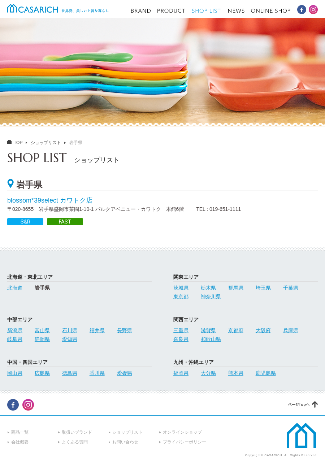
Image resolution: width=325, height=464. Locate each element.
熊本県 (235, 373)
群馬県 (235, 288)
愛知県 (69, 339)
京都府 (235, 330)
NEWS (236, 11)
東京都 (180, 296)
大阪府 (263, 330)
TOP (18, 142)
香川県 (97, 373)
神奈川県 (211, 296)
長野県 (124, 330)
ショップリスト (46, 142)
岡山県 (14, 373)
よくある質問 (75, 442)
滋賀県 (208, 330)
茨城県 (180, 288)
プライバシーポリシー (184, 442)
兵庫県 (290, 330)
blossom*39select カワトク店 (49, 200)
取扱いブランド (77, 432)
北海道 (14, 288)
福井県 (97, 330)
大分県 (208, 373)
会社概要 (20, 442)
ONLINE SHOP (271, 11)
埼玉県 (263, 288)
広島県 (42, 373)
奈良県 (180, 339)
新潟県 (14, 330)
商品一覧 (20, 432)
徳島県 (69, 373)
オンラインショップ (182, 432)
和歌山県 (211, 339)
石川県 (69, 330)
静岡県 (42, 339)
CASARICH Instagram (313, 9)
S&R (25, 222)
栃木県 (208, 288)
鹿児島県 (266, 373)
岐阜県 (14, 339)
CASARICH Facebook (301, 9)
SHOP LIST (206, 11)
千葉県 (290, 288)
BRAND (141, 11)
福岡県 (180, 373)
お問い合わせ (125, 442)
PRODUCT (171, 11)
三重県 (180, 330)
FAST (65, 222)
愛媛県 (124, 373)
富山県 (42, 330)
